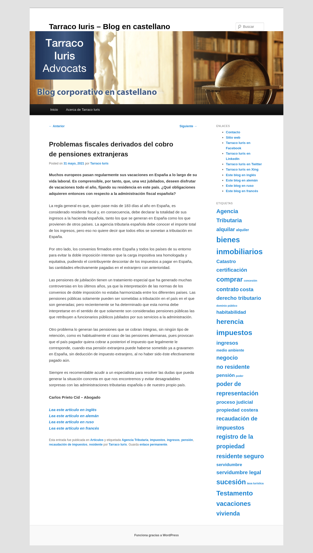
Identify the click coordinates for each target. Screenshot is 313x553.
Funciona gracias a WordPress (156, 535)
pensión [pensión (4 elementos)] (225, 375)
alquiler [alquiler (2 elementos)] (242, 230)
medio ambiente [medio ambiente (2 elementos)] (230, 350)
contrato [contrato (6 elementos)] (227, 289)
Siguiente (188, 126)
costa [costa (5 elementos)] (246, 289)
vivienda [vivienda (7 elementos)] (228, 513)
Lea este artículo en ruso (71, 422)
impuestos (157, 440)
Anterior (57, 126)
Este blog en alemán (242, 180)
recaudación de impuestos (68, 444)
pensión (187, 440)
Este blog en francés (242, 191)
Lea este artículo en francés (74, 428)
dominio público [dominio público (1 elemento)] (226, 305)
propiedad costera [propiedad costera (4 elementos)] (237, 410)
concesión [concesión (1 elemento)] (250, 280)
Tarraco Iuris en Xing (242, 169)
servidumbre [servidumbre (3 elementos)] (229, 464)
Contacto (233, 132)
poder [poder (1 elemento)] (240, 375)
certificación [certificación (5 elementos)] (231, 270)
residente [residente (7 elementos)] (229, 456)
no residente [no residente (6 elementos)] (233, 367)
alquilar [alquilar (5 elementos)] (225, 229)
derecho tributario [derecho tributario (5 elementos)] (238, 298)
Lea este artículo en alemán (74, 416)
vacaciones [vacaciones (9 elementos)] (233, 503)
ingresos (173, 440)
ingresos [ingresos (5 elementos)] (227, 343)
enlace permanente (153, 444)
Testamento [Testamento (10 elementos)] (234, 493)
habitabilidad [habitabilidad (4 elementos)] (231, 312)
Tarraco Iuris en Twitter (244, 164)
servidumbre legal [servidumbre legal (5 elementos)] (238, 472)
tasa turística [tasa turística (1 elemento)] (255, 483)
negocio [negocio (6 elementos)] (227, 358)
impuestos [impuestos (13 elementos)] (234, 332)
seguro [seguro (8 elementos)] (254, 456)
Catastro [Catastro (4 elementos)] (226, 261)
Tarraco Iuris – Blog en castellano (109, 26)
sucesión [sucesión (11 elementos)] (231, 482)
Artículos (96, 440)
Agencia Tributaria (135, 440)
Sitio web (233, 137)
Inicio (54, 110)
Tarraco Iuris (99, 163)
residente (95, 444)
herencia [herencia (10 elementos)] (230, 321)
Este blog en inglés (241, 175)
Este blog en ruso (240, 186)
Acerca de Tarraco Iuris (83, 110)
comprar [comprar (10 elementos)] (229, 279)
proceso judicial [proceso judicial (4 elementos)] (234, 402)
